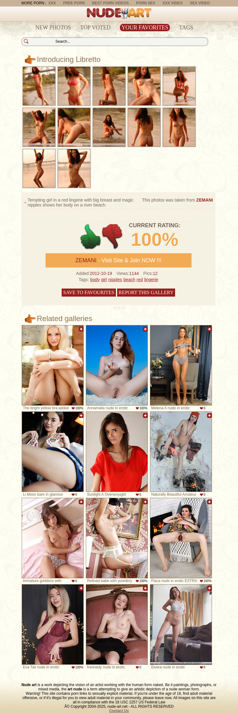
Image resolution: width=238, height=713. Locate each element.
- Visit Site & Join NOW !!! (118, 260)
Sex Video (200, 3)
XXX (52, 3)
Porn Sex (145, 3)
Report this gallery (146, 292)
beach (129, 279)
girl (104, 279)
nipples (115, 279)
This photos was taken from (177, 200)
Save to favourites (88, 292)
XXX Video (172, 3)
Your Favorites (144, 27)
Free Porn (74, 3)
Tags (186, 27)
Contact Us (119, 711)
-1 (113, 237)
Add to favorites (81, 329)
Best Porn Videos (110, 3)
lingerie (151, 279)
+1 (91, 237)
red (140, 279)
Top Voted (95, 27)
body (94, 279)
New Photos (53, 27)
